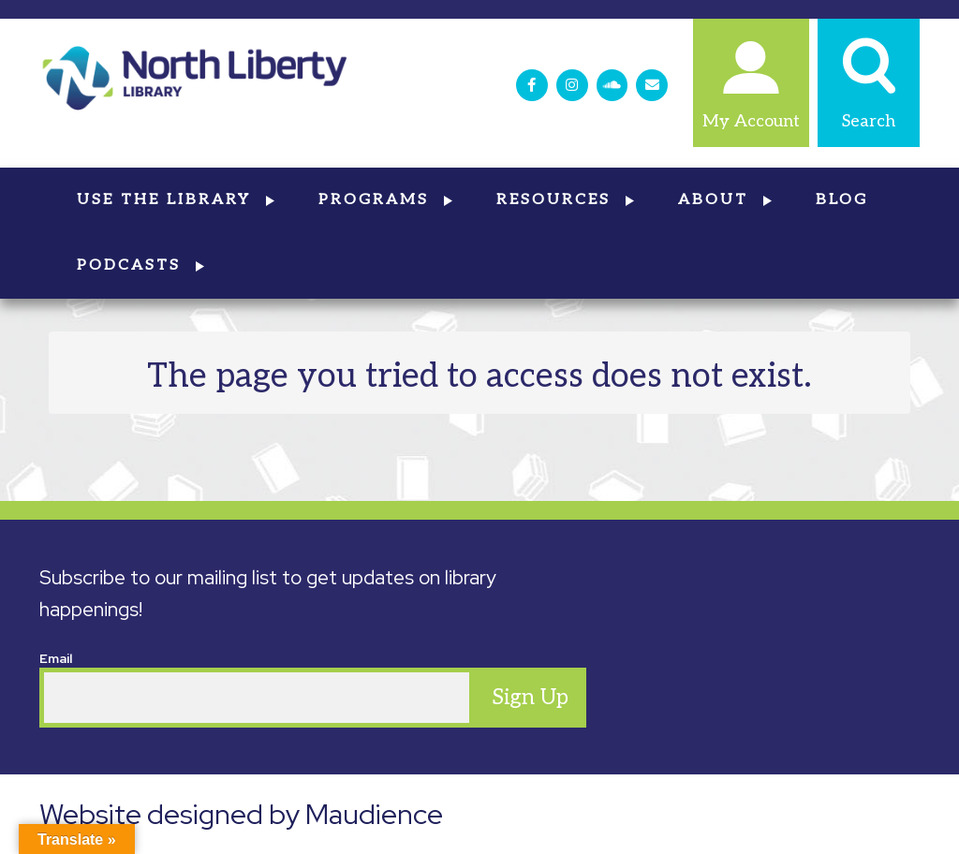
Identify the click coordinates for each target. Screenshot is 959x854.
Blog (842, 200)
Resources (566, 200)
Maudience (374, 813)
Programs (386, 200)
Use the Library (176, 200)
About (726, 200)
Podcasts (141, 266)
